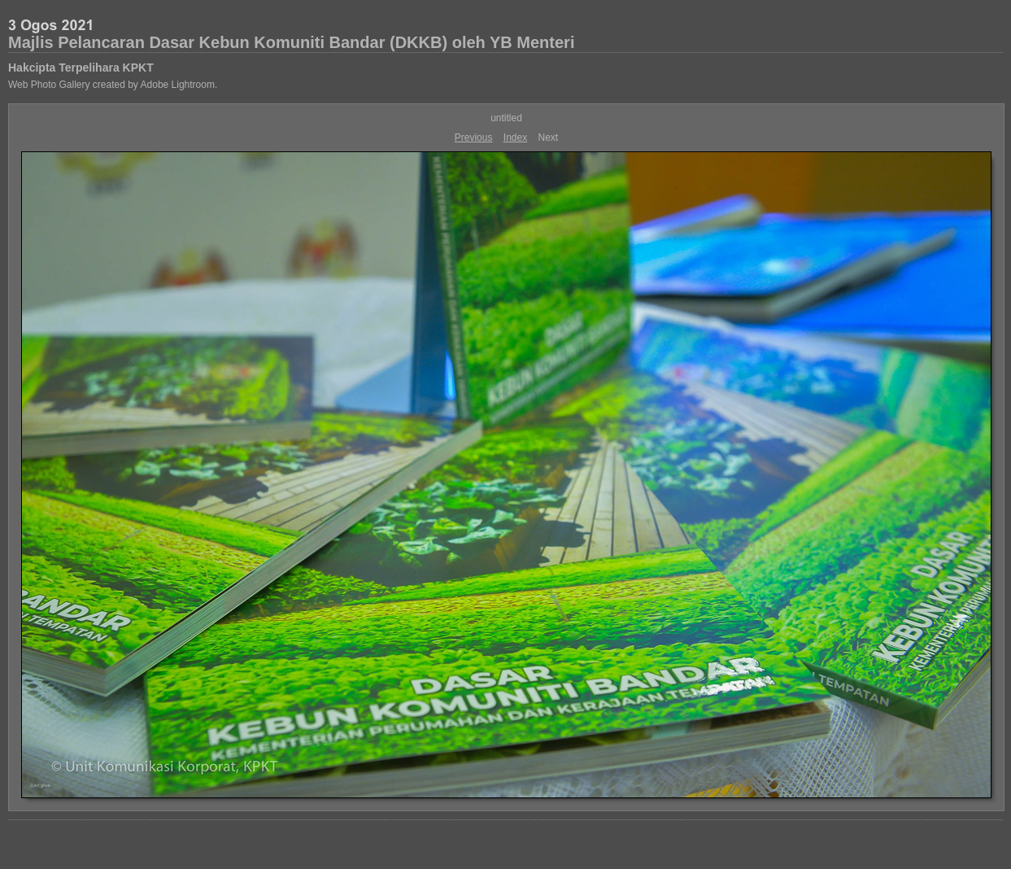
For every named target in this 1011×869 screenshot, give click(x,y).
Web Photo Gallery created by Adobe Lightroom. (112, 84)
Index (515, 137)
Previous (474, 137)
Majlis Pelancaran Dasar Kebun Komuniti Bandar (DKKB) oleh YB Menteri (291, 42)
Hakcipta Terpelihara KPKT (81, 67)
